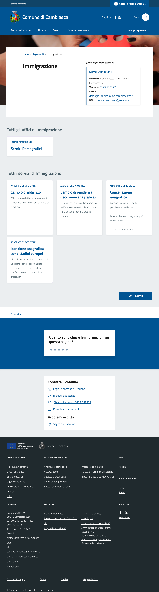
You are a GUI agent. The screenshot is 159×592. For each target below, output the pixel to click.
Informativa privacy (91, 513)
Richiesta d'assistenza (92, 543)
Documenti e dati (15, 471)
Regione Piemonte (18, 3)
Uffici (9, 496)
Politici (10, 491)
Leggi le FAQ (87, 531)
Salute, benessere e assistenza (97, 471)
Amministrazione (21, 30)
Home (26, 54)
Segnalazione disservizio (93, 535)
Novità (42, 30)
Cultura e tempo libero (55, 481)
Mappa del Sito (90, 579)
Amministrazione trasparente (96, 528)
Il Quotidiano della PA (55, 528)
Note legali (87, 518)
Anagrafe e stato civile (23, 185)
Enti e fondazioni (15, 476)
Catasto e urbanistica (55, 476)
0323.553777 (24, 529)
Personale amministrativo (20, 486)
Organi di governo (16, 481)
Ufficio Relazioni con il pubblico (22, 556)
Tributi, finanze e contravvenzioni (98, 479)
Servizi (57, 30)
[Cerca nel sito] (144, 17)
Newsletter (124, 517)
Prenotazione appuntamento (96, 539)
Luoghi (122, 487)
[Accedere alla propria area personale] (129, 3)
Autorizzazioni (51, 471)
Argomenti (38, 54)
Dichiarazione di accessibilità (95, 523)
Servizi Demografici (100, 72)
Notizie (122, 467)
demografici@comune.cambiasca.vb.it (111, 96)
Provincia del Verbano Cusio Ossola (60, 521)
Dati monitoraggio (16, 579)
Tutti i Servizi (135, 296)
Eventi (122, 492)
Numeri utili (13, 566)
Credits (64, 579)
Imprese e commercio (92, 467)
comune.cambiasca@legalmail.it (113, 100)
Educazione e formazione (57, 486)
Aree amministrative (17, 467)
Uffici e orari (13, 561)
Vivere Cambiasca (78, 30)
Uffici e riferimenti (21, 142)
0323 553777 (108, 87)
